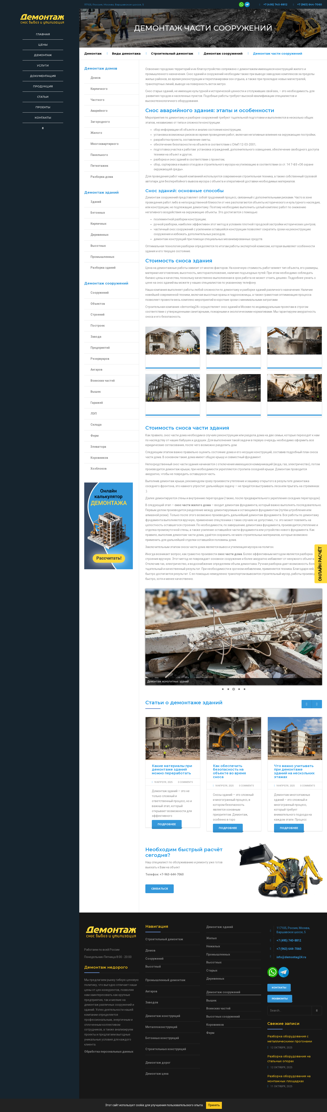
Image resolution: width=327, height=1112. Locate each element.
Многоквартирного (105, 143)
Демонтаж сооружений (223, 53)
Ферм (95, 435)
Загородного (100, 121)
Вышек (96, 391)
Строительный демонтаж (172, 53)
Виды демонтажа (126, 53)
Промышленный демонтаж (165, 980)
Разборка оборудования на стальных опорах (289, 1058)
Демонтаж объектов (286, 410)
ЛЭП (94, 413)
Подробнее (166, 824)
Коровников (99, 457)
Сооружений (100, 292)
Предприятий (100, 347)
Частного (97, 100)
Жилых (211, 938)
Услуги (43, 65)
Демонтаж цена (157, 1073)
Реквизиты (280, 998)
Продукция (43, 86)
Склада (96, 424)
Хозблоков (99, 468)
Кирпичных (98, 223)
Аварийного (99, 110)
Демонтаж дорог (158, 1062)
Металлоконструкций (161, 1027)
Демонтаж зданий (225, 363)
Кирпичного (99, 88)
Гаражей (97, 402)
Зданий (96, 201)
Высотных (98, 245)
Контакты (43, 117)
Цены (43, 44)
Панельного (99, 155)
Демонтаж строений (225, 410)
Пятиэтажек (99, 165)
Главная (43, 34)
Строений (97, 314)
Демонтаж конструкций (168, 410)
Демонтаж (43, 55)
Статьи (42, 96)
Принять (214, 1105)
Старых (211, 970)
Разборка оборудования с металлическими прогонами (289, 1038)
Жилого (96, 132)
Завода (96, 336)
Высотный (153, 966)
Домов (96, 77)
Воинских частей (103, 380)
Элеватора (98, 446)
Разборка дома (102, 176)
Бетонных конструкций (162, 1038)
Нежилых (213, 946)
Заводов (151, 1002)
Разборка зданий (103, 267)
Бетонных (98, 212)
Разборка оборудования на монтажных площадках (289, 1078)
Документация (43, 76)
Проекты (42, 107)
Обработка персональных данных (108, 1051)
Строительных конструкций (165, 1049)
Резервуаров (100, 358)
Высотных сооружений (223, 1016)
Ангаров (96, 369)
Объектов (98, 303)
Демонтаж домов (164, 363)
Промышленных (102, 256)
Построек (98, 325)
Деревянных (99, 234)
